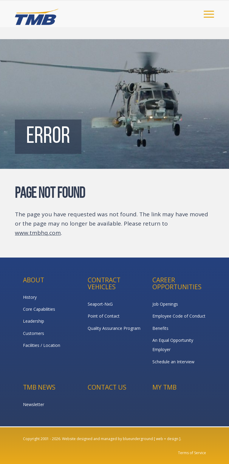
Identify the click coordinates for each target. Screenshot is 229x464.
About (33, 280)
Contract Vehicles (104, 283)
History (30, 297)
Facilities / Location (41, 345)
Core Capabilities (39, 309)
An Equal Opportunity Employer (172, 344)
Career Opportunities (177, 283)
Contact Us (107, 387)
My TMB (164, 387)
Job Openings (165, 304)
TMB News (39, 387)
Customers (33, 333)
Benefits (160, 328)
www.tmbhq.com (38, 233)
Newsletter (33, 404)
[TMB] (36, 13)
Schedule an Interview (173, 362)
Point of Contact (104, 316)
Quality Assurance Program (114, 328)
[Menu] (206, 13)
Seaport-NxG (100, 304)
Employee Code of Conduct (178, 316)
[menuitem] (206, 13)
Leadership (33, 321)
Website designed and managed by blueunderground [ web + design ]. (121, 438)
